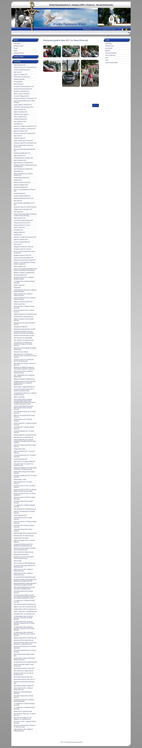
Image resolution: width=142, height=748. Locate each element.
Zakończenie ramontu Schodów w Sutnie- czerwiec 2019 (24, 665)
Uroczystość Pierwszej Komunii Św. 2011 (24, 86)
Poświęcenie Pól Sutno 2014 (20, 187)
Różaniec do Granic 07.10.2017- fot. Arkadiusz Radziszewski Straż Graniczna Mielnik (25, 490)
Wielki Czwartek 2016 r (19, 304)
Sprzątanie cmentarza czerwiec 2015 (22, 255)
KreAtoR (69, 742)
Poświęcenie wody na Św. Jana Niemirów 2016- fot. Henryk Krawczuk (24, 360)
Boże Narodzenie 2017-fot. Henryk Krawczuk (25, 509)
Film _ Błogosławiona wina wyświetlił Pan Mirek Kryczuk (24, 375)
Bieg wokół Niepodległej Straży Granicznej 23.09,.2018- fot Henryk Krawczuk (24, 588)
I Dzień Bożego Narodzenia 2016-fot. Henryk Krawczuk (25, 412)
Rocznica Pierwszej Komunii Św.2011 (23, 89)
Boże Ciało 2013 (18, 135)
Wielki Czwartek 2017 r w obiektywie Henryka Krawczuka (25, 424)
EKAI (106, 60)
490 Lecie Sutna (18, 560)
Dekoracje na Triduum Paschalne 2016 (23, 301)
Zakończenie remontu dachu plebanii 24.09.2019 (23, 692)
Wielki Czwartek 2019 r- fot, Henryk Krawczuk (25, 611)
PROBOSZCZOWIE (19, 53)
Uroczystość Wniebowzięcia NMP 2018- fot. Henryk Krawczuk (24, 566)
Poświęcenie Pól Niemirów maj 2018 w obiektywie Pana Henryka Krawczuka (23, 545)
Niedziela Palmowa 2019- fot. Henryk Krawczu (25, 609)
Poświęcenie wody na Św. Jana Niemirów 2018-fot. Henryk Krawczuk (24, 557)
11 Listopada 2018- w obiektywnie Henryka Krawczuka (24, 601)
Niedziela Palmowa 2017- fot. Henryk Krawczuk (23, 420)
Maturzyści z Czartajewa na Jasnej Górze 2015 (25, 237)
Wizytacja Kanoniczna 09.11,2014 (22, 222)
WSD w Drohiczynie (110, 55)
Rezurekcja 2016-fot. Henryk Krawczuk (23, 316)
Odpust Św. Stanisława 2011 (20, 74)
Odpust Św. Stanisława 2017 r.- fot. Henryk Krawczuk (24, 452)
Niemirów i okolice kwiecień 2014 (22, 182)
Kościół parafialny (18, 81)
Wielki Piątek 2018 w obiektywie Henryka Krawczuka (24, 526)
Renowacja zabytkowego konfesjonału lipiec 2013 (24, 150)
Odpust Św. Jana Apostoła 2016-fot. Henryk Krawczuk (24, 416)
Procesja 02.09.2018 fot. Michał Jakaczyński (24, 577)
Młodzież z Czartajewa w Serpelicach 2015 (24, 272)
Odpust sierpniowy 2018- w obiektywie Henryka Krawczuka (23, 570)
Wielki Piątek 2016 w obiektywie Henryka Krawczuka (24, 307)
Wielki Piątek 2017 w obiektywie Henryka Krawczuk (24, 427)
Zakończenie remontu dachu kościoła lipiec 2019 (24, 682)
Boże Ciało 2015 (18, 244)
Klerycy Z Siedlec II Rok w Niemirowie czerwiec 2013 (23, 146)
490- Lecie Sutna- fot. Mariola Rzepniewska (24, 563)
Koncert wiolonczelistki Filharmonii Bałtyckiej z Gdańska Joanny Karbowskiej (25, 214)
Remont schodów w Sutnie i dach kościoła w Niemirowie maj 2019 (24, 658)
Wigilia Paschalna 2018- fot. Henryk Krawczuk (25, 533)
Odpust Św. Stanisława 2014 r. (21, 184)
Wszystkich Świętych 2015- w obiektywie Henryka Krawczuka (24, 278)
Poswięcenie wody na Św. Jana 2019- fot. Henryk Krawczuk (24, 673)
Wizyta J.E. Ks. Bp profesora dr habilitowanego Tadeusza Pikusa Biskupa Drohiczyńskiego (25, 269)
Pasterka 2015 (17, 287)
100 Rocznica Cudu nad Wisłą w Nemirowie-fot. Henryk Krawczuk (25, 726)
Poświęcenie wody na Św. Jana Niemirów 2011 (25, 98)
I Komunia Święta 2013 (19, 138)
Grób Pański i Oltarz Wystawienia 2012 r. (24, 107)
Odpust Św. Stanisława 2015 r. (21, 239)
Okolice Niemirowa (18, 84)
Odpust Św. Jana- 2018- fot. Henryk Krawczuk (25, 606)
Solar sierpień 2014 (18, 211)
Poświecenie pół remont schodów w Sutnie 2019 (24, 655)
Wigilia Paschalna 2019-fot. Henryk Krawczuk (25, 638)
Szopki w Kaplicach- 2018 (20, 515)
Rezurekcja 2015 (18, 234)
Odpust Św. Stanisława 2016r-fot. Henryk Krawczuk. (24, 319)
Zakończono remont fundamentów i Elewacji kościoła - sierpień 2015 (24, 263)
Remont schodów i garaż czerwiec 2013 (23, 140)
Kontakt (16, 48)
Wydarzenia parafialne (19, 79)
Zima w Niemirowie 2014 (20, 160)
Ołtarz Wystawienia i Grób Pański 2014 (23, 162)
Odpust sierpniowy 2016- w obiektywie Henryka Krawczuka (23, 372)
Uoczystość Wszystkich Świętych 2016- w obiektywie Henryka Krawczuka (24, 389)
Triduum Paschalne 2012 (20, 109)
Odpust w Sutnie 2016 (19, 397)
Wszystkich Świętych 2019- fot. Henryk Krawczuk (23, 696)
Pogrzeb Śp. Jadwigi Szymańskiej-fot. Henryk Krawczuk (25, 445)
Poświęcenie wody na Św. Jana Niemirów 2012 (25, 67)
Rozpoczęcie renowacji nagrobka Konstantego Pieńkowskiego (25, 348)
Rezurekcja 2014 (18, 180)
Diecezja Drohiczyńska (110, 53)
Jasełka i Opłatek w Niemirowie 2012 (23, 104)
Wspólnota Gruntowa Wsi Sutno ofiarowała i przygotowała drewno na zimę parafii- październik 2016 (24, 383)
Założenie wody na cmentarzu (21, 352)
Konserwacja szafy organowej (21, 114)
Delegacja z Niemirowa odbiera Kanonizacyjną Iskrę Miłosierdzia (25, 165)
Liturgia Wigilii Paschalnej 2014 (21, 177)
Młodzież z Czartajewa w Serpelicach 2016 (24, 379)
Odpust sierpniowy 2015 (20, 266)
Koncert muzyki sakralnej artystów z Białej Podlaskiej (24, 101)
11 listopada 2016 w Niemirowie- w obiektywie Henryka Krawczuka (25, 393)
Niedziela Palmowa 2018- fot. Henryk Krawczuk (23, 518)
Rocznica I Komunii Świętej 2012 (22, 69)
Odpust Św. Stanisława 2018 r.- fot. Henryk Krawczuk (24, 541)
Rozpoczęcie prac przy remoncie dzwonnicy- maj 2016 (24, 323)
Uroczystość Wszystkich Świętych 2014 (23, 220)
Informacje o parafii (18, 46)
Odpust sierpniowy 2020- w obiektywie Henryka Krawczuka (23, 730)
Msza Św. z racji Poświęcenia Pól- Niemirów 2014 (24, 190)
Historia (16, 50)
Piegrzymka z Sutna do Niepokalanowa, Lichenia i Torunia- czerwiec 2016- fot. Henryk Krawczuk (25, 356)
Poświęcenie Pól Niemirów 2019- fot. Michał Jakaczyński (25, 647)
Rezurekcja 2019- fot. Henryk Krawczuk (23, 640)
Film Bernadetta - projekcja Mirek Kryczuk (24, 386)
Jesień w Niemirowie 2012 (20, 116)
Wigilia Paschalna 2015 (19, 232)
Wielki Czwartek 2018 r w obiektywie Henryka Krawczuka (25, 522)
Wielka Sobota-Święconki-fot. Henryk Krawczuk (23, 530)
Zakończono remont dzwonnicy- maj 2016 (24, 335)
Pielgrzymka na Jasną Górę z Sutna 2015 (23, 246)
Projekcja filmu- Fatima (19, 449)
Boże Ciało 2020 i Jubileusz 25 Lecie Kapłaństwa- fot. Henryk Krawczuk (23, 718)
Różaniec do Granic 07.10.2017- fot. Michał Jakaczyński (24, 498)
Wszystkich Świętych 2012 (20, 119)
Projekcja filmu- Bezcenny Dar (21, 554)
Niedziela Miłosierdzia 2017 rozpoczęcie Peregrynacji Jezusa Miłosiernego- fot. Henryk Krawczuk (25, 441)
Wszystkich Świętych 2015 (20, 275)
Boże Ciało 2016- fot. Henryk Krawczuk (23, 340)
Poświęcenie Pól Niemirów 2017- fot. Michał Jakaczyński (25, 456)
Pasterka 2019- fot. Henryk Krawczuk (23, 711)
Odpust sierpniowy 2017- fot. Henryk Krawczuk (23, 482)
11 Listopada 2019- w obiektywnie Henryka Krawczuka (24, 704)
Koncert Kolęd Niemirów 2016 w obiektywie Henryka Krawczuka (25, 298)
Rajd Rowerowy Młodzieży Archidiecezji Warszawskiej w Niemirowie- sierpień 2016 (24, 368)
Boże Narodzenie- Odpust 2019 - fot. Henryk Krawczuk (24, 714)
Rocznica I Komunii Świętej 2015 (22, 242)
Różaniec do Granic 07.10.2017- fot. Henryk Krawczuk (24, 486)
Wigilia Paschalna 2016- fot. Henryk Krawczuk (25, 314)
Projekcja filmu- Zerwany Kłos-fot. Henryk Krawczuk (24, 472)
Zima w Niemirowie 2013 (20, 121)
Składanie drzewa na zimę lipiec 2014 (23, 209)
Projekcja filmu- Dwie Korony (21, 538)
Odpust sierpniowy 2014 (20, 218)
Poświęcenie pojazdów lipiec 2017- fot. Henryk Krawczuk (25, 476)
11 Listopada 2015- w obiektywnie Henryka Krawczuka (24, 282)
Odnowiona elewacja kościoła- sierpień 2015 (24, 260)
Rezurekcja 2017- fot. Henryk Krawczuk (23, 437)
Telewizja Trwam (109, 46)
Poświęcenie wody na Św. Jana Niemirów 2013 (25, 143)
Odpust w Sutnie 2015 (19, 285)
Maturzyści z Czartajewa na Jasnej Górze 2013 (25, 126)
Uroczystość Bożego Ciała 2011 (21, 96)
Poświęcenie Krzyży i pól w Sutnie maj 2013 (24, 133)
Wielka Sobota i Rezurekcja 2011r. (22, 77)
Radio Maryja (108, 43)
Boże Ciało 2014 (18, 200)
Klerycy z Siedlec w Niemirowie (21, 93)
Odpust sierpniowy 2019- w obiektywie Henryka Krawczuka (23, 688)
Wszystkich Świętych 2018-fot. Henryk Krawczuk (23, 592)
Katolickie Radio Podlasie (111, 62)
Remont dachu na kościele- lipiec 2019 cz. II (24, 679)
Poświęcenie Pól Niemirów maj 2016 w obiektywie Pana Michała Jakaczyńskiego (24, 332)
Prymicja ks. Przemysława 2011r (22, 91)
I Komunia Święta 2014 (19, 193)
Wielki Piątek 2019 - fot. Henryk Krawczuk (24, 614)
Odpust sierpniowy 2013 (20, 155)
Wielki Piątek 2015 (18, 230)
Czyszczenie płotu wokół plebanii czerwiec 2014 (24, 203)
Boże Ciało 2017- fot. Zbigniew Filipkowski (24, 461)
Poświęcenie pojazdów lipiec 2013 (22, 153)
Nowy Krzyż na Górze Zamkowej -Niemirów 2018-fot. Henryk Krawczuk (25, 548)
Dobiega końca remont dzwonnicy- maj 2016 (24, 329)
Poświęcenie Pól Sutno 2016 (20, 326)
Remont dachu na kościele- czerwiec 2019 (24, 668)
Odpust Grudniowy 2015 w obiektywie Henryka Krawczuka (23, 294)
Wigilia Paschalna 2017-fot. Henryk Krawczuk (25, 435)
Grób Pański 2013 (18, 124)
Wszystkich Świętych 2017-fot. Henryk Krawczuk (23, 502)
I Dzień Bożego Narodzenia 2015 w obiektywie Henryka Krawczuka (25, 290)
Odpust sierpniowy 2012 (20, 65)
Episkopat (107, 50)
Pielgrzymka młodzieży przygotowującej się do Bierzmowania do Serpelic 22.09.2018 (25, 580)
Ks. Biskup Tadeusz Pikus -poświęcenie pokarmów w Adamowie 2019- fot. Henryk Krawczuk (24, 623)
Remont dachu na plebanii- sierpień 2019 (24, 685)
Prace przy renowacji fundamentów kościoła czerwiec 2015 (24, 252)
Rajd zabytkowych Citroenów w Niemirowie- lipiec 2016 (25, 364)
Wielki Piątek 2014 (18, 171)
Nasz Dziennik (108, 48)
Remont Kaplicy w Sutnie (20, 479)
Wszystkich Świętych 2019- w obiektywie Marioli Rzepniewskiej (24, 700)
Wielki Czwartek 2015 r (19, 227)
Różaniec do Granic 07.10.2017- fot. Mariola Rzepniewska (24, 494)
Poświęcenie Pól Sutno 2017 (20, 459)
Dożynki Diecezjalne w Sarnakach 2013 (23, 158)
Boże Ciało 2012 (18, 72)
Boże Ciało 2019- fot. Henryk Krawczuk (23, 670)
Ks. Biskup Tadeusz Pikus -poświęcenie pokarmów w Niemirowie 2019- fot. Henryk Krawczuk (24, 634)
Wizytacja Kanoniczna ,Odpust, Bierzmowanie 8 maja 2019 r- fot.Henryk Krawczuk (25, 643)
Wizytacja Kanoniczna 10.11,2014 (22, 225)
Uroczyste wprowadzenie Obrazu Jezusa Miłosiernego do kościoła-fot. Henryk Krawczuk (23, 408)
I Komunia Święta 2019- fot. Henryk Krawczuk (25, 662)
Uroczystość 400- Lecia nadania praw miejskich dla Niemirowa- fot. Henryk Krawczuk (23, 344)
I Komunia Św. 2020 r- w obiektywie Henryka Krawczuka (25, 722)
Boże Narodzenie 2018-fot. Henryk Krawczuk (25, 604)
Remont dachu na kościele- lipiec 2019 (23, 677)
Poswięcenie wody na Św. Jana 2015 (22, 249)
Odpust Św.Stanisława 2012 (20, 112)
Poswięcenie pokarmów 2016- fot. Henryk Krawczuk (24, 311)
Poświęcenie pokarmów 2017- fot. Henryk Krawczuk (24, 431)
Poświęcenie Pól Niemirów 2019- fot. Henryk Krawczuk (25, 651)
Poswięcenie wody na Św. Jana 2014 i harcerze (25, 207)
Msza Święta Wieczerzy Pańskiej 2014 (23, 169)
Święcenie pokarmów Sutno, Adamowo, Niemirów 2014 (23, 174)
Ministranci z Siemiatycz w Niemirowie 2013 (25, 128)
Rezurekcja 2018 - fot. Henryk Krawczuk (24, 535)
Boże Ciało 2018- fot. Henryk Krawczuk (23, 552)
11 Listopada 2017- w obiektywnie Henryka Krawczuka (24, 505)
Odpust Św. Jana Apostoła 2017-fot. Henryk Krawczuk (24, 512)
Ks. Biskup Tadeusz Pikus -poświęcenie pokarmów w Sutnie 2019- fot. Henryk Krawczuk (23, 618)
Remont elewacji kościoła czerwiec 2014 (23, 198)
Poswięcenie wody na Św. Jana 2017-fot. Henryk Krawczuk (23, 464)
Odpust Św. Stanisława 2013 (20, 131)
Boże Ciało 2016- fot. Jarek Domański (23, 337)
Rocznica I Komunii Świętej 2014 (22, 196)
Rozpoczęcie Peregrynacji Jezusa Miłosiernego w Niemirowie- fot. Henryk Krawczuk (25, 468)
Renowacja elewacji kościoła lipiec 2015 (23, 257)
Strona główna (17, 43)
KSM (106, 57)
